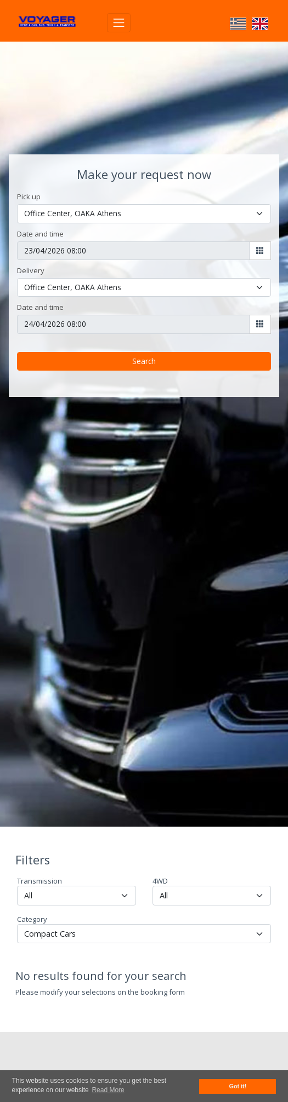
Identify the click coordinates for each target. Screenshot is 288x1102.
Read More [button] (108, 1090)
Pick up (29, 178)
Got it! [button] (238, 1086)
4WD (160, 862)
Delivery (30, 252)
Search (144, 342)
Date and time (40, 215)
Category (32, 900)
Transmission (39, 862)
